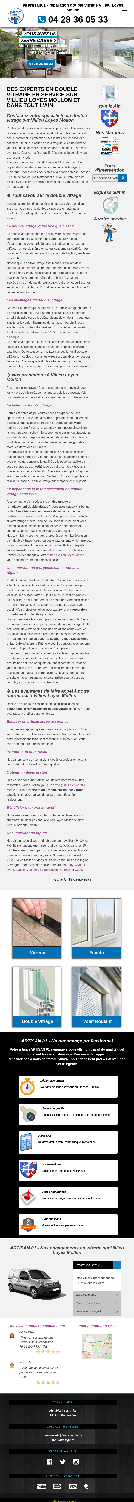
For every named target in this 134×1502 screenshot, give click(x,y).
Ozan (78, 869)
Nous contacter (72, 1435)
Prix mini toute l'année (89, 1303)
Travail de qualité (86, 1294)
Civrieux (80, 865)
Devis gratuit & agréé (88, 1311)
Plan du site (51, 1435)
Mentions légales (62, 1440)
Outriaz (65, 869)
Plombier (55, 1410)
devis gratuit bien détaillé (69, 785)
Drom (10, 869)
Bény (70, 865)
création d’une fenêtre (21, 268)
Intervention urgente (88, 1264)
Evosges (21, 869)
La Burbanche (49, 869)
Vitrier (54, 1415)
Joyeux (33, 869)
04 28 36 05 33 (78, 19)
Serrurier (70, 1410)
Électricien (68, 1415)
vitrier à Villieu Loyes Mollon (65, 555)
